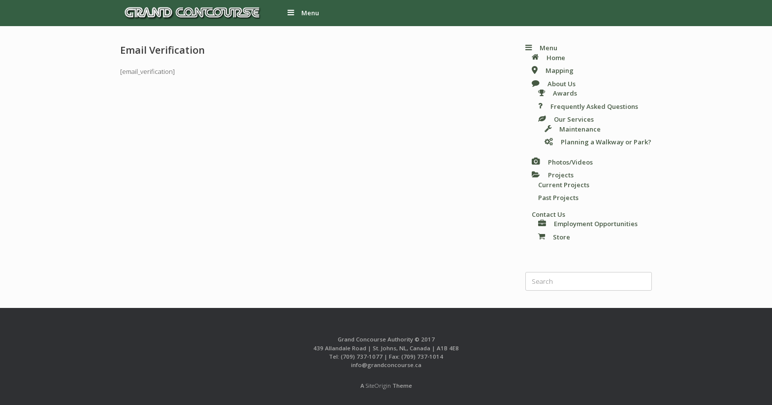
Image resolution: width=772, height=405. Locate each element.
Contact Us (548, 214)
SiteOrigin (378, 385)
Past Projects (558, 197)
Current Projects (563, 184)
